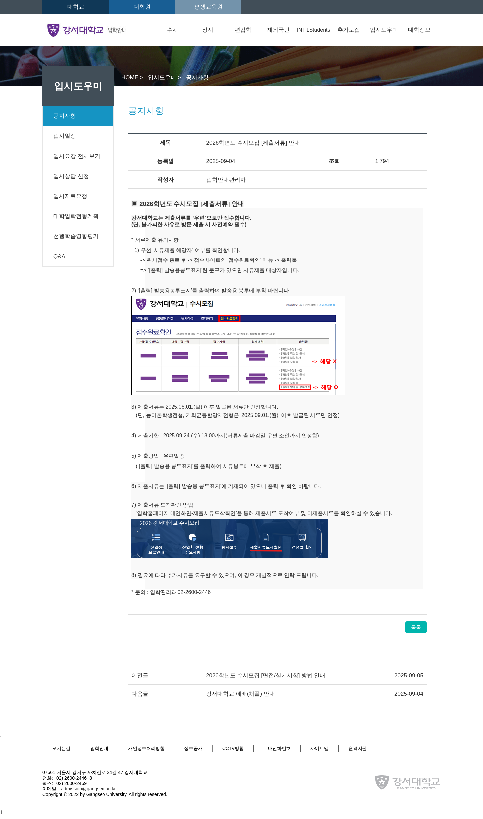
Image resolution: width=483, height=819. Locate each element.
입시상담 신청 (71, 176)
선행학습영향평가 (76, 236)
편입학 (243, 30)
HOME (130, 77)
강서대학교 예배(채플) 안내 (240, 694)
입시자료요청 (70, 196)
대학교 (75, 7)
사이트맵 (372, 747)
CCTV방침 (270, 747)
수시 (172, 30)
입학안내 (111, 747)
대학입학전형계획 (76, 216)
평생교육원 (208, 7)
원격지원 (65, 753)
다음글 (139, 694)
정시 (207, 30)
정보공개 (222, 747)
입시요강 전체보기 (76, 156)
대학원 (142, 7)
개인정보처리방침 (166, 747)
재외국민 (278, 30)
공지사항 (64, 116)
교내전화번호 (322, 747)
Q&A (59, 256)
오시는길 (65, 747)
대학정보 (419, 30)
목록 (416, 627)
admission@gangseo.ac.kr (88, 792)
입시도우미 (384, 30)
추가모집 (348, 30)
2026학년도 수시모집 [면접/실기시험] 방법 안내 (265, 675)
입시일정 (64, 136)
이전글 (139, 675)
